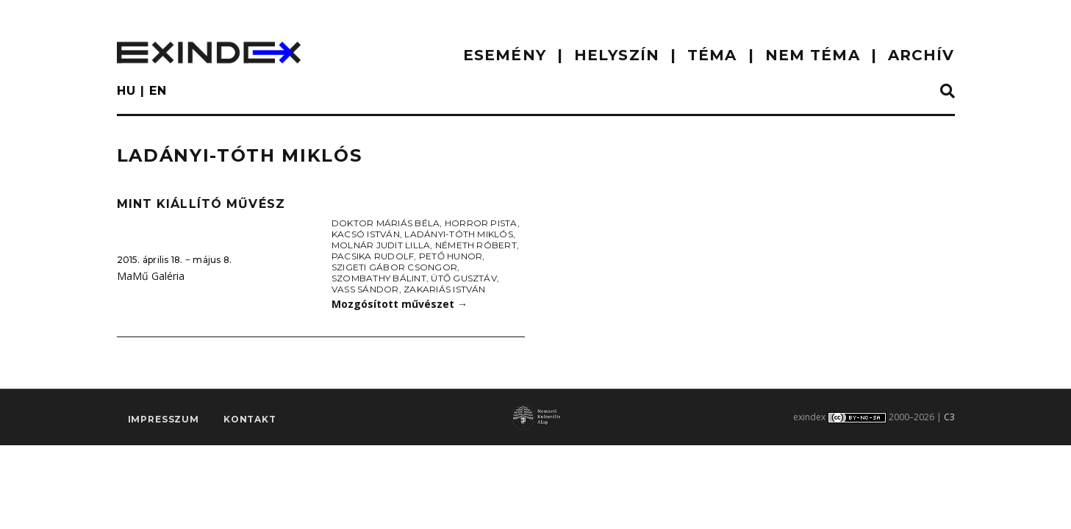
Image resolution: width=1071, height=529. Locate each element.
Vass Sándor (365, 289)
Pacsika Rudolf (373, 256)
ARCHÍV (921, 55)
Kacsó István (366, 234)
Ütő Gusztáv (464, 278)
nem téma (812, 55)
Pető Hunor (450, 256)
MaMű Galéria (151, 276)
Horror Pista (481, 222)
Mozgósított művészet (400, 304)
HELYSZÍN (616, 55)
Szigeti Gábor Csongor (394, 267)
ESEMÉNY (504, 55)
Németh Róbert (476, 245)
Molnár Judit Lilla (381, 245)
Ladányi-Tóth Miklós (458, 234)
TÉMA (712, 55)
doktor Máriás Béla (386, 222)
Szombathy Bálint (379, 278)
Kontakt (249, 419)
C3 (949, 417)
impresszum (163, 419)
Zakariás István (445, 289)
